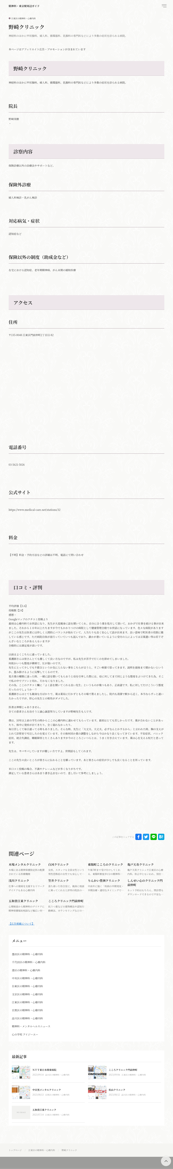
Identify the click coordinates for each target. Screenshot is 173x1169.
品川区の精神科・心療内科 (57, 1074)
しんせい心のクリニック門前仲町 (145, 882)
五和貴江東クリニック (23, 901)
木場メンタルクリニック (25, 864)
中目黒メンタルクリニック (46, 1090)
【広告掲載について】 (22, 923)
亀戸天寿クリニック (140, 864)
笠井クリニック (58, 880)
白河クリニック (58, 864)
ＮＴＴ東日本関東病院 (44, 1070)
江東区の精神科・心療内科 (23, 18)
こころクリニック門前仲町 (65, 901)
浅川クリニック (19, 880)
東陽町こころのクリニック (105, 864)
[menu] (164, 6)
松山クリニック (117, 1090)
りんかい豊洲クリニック (104, 880)
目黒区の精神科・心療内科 (57, 1094)
